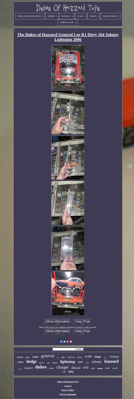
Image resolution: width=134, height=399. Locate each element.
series (87, 363)
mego (98, 356)
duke (63, 357)
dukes (41, 366)
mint (48, 363)
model (35, 357)
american (71, 357)
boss (107, 368)
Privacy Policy (68, 390)
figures (41, 363)
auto (51, 368)
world (115, 368)
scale (88, 356)
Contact (67, 386)
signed (100, 368)
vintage (114, 356)
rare (80, 362)
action (105, 357)
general (47, 355)
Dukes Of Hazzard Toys (68, 382)
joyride (20, 369)
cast (64, 371)
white (20, 362)
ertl (85, 367)
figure (55, 362)
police (28, 357)
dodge (31, 361)
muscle (20, 357)
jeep (93, 368)
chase (79, 357)
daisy (71, 371)
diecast (75, 367)
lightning (67, 361)
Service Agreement (68, 394)
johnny (97, 362)
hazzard (111, 361)
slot (58, 357)
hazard (28, 367)
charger (62, 367)
